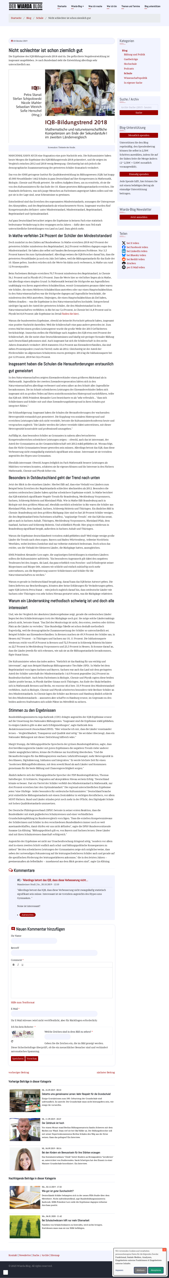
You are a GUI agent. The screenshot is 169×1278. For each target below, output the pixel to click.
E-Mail (14, 1008)
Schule (39, 18)
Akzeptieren (156, 1270)
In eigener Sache (133, 82)
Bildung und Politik (134, 54)
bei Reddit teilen (136, 259)
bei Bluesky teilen (136, 255)
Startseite (61, 6)
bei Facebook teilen (137, 247)
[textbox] (61, 982)
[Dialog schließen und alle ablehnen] (164, 1249)
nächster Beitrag (106, 1072)
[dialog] (140, 1261)
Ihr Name (16, 935)
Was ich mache (95, 6)
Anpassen (119, 1270)
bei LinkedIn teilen (137, 251)
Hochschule (130, 63)
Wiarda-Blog (77, 6)
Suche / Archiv (41, 1255)
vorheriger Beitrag (19, 1072)
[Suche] (139, 107)
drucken (131, 263)
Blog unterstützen (152, 6)
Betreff (15, 948)
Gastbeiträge (131, 59)
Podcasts (129, 68)
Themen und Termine (130, 6)
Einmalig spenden (139, 174)
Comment (16, 960)
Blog (28, 18)
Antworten (28, 914)
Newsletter (25, 1255)
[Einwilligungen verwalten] (5, 1272)
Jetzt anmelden (138, 217)
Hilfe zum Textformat (23, 1002)
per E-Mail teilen (136, 267)
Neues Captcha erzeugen (12, 1041)
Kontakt (13, 1255)
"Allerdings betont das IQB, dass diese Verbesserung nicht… (55, 880)
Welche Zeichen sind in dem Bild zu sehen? (67, 1031)
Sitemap (55, 1255)
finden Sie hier (70, 313)
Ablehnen (141, 1270)
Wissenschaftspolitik (135, 78)
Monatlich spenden (138, 135)
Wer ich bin (112, 6)
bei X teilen (133, 243)
